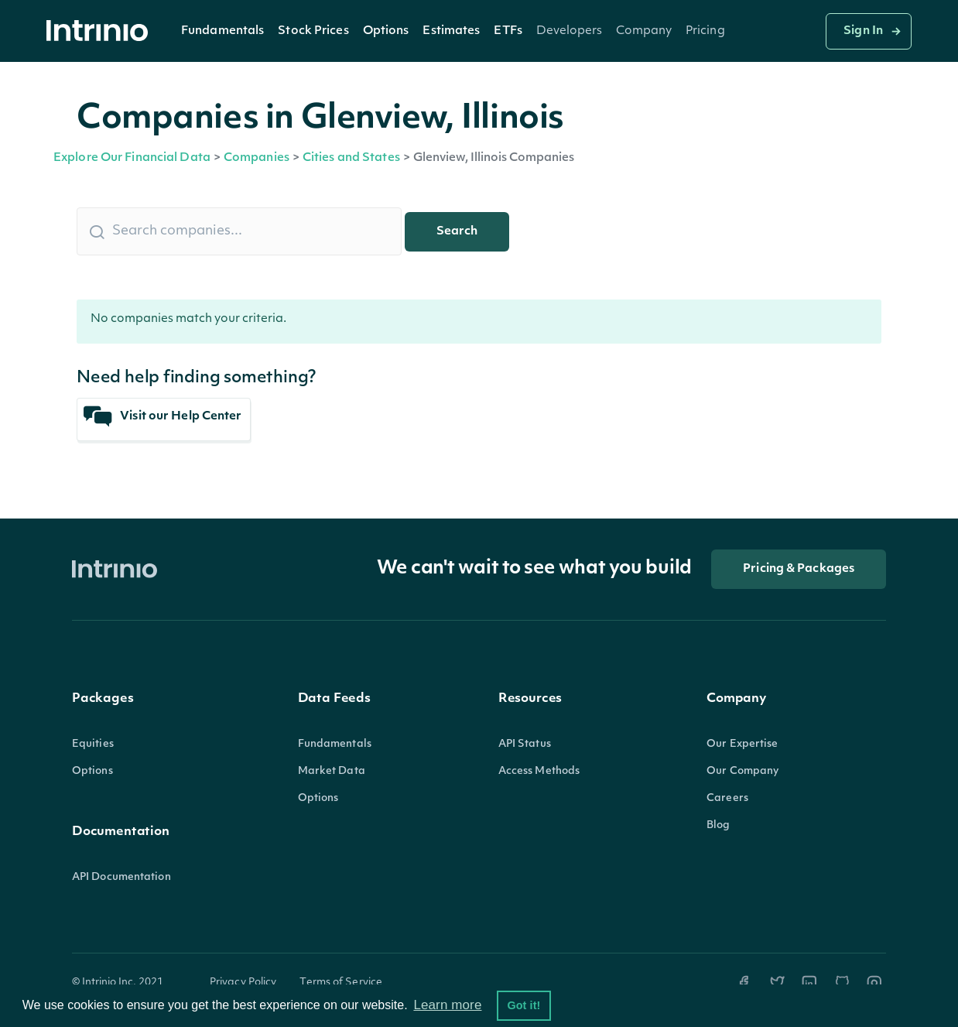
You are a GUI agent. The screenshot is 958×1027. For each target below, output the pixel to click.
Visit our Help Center (163, 416)
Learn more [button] (447, 1005)
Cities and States (351, 158)
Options (386, 31)
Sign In (863, 31)
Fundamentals (222, 31)
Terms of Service (340, 982)
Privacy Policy (243, 982)
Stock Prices (313, 31)
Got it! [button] (523, 1005)
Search (456, 232)
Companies (256, 158)
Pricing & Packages (798, 569)
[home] (101, 31)
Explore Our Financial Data (131, 158)
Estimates (451, 31)
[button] (222, 31)
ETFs (508, 31)
